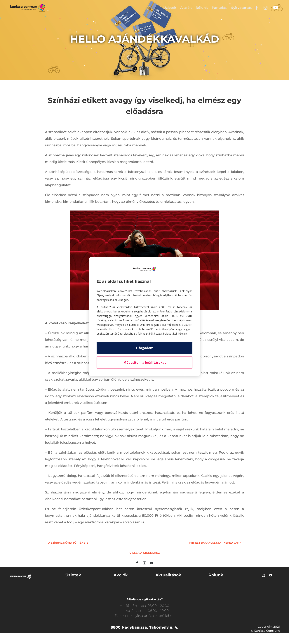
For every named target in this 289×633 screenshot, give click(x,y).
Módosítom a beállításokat (144, 362)
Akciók (186, 8)
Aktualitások (168, 575)
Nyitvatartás (241, 8)
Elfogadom (144, 348)
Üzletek (169, 8)
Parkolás (219, 8)
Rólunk (202, 8)
